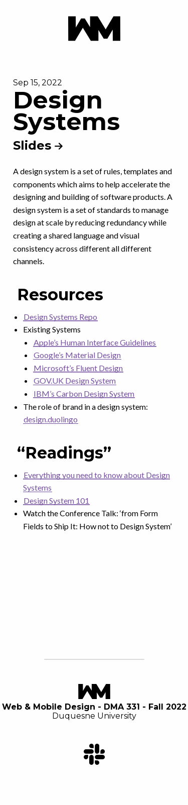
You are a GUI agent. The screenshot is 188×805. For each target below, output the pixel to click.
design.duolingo (51, 419)
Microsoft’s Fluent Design (78, 368)
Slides (38, 145)
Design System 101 (56, 500)
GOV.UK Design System (75, 380)
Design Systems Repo (60, 316)
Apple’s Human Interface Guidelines (95, 342)
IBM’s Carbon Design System (84, 393)
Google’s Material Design (77, 355)
